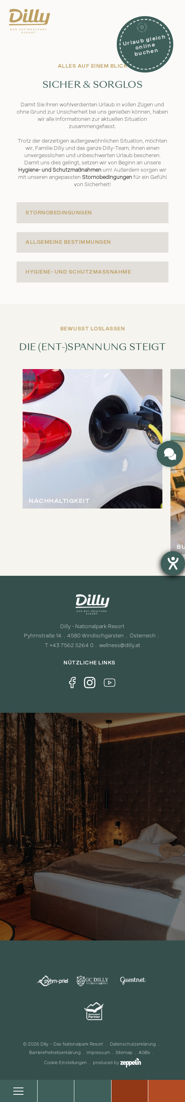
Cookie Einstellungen (65, 1062)
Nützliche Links (92, 663)
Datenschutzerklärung (133, 1044)
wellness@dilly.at (119, 645)
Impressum (98, 1052)
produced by (117, 1062)
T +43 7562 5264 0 (69, 645)
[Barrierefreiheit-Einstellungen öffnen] (173, 563)
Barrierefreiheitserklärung (55, 1052)
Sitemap (124, 1052)
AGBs (144, 1052)
